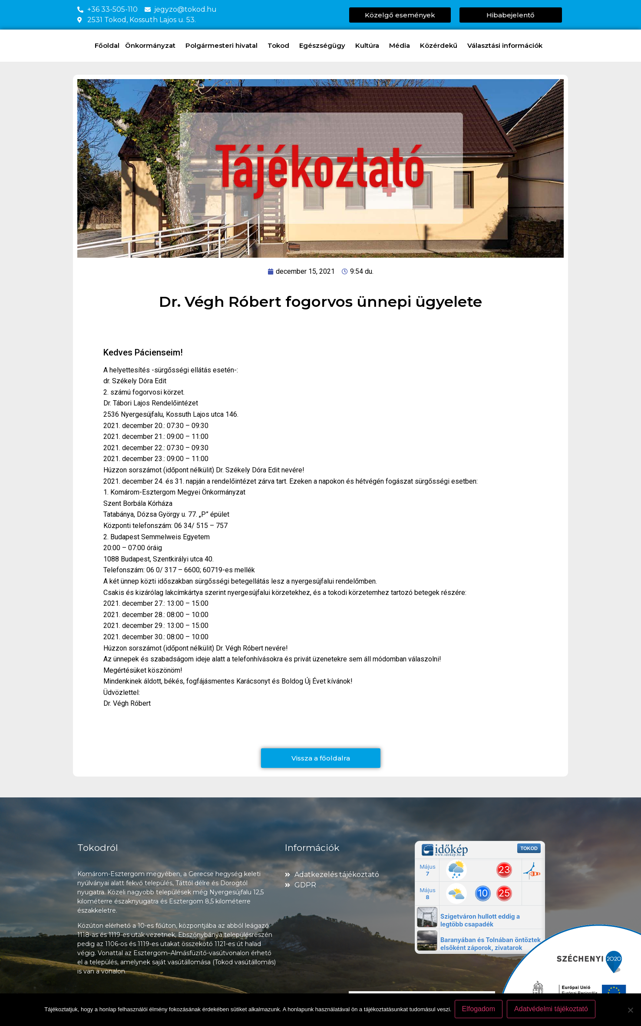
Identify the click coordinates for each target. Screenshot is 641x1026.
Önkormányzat (152, 45)
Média (401, 45)
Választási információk (507, 45)
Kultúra (369, 45)
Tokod (281, 45)
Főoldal (107, 45)
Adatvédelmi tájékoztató (552, 1010)
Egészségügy (324, 45)
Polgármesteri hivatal (223, 45)
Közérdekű (441, 45)
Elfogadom (479, 1010)
